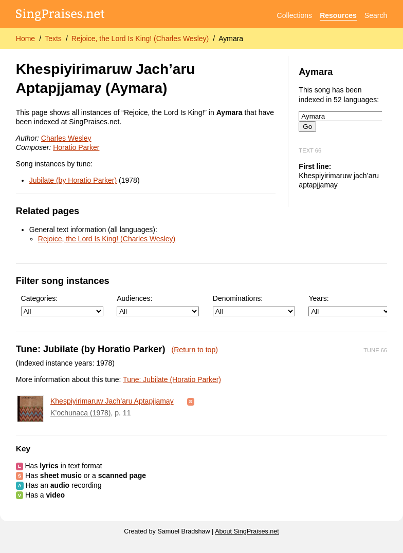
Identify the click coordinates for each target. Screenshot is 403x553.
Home (25, 38)
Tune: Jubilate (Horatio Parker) (172, 379)
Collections (294, 15)
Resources (338, 15)
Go (307, 126)
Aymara (230, 38)
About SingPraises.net (247, 531)
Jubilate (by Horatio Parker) (73, 180)
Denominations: (254, 305)
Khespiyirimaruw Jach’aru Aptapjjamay (112, 401)
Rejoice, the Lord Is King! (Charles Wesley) (140, 38)
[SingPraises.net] (60, 15)
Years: (349, 305)
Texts (53, 38)
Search (375, 15)
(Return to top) (195, 350)
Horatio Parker (76, 147)
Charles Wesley (66, 138)
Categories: (62, 305)
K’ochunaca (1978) (80, 413)
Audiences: (158, 305)
